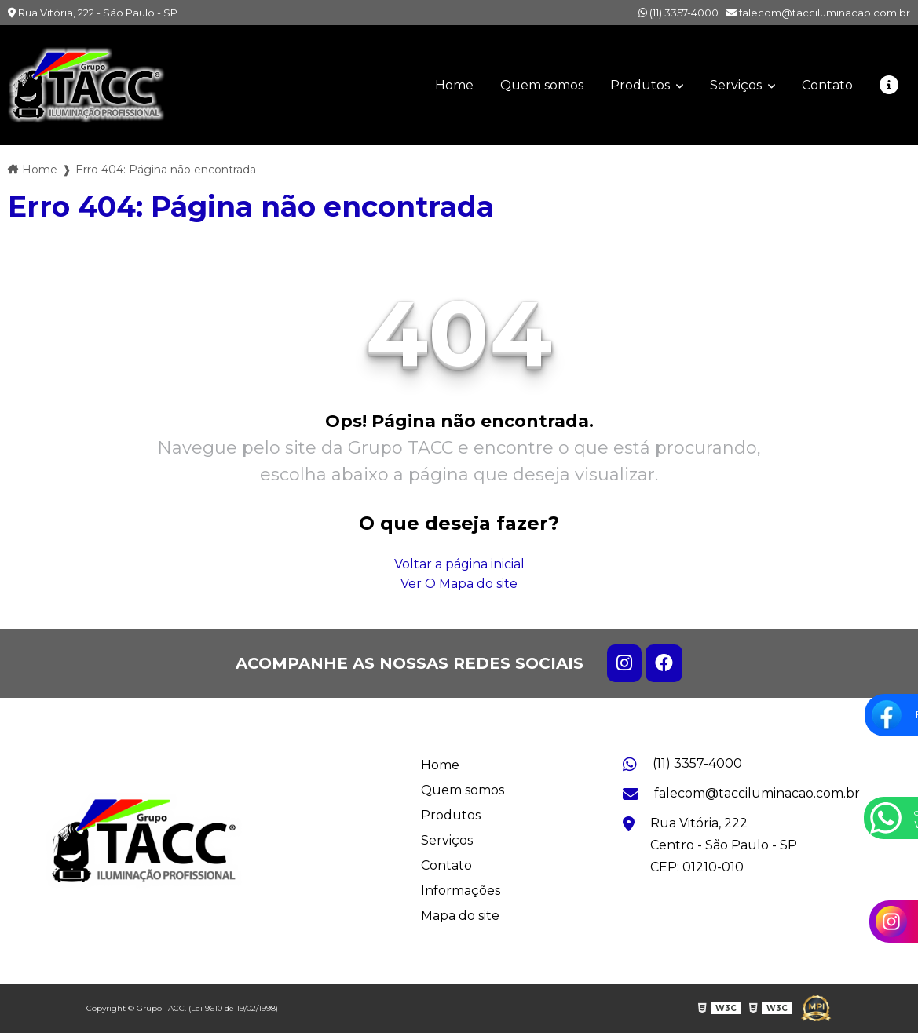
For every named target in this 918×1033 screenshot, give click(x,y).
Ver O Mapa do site (459, 583)
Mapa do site (460, 915)
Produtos (641, 85)
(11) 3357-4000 (678, 12)
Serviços (737, 85)
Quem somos (541, 85)
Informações (460, 890)
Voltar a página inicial (459, 564)
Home (454, 85)
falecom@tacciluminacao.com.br (818, 12)
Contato (827, 85)
